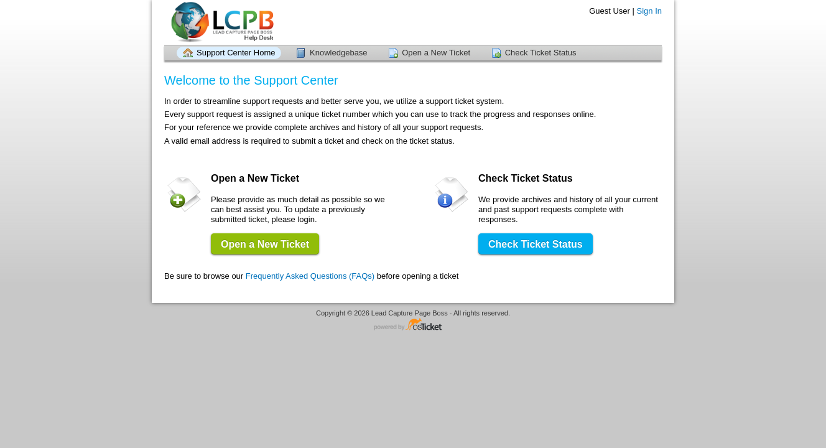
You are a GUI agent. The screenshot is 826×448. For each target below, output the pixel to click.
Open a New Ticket (436, 52)
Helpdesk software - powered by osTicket (413, 325)
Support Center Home (236, 52)
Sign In (649, 11)
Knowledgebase (339, 52)
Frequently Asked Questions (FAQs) (310, 276)
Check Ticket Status (541, 52)
